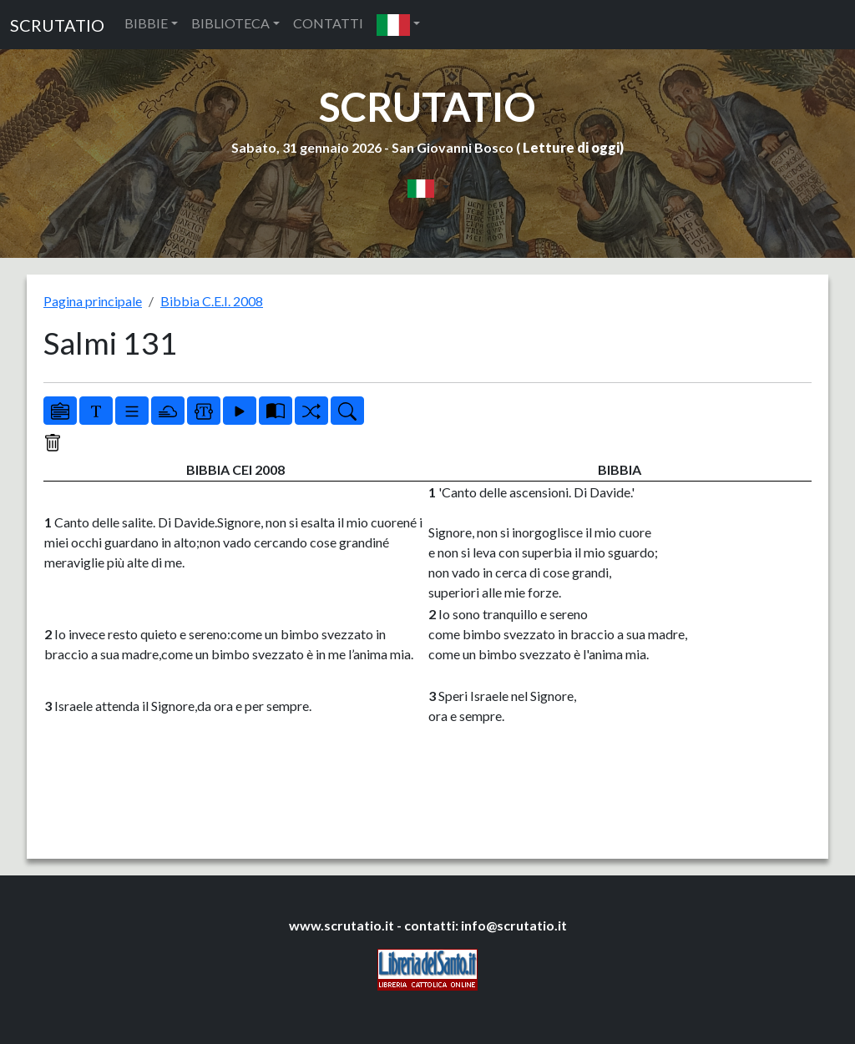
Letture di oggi (571, 147)
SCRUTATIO (57, 25)
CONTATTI (328, 23)
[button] (398, 25)
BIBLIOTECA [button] (230, 23)
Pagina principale (92, 301)
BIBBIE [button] (146, 23)
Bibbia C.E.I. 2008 (211, 301)
